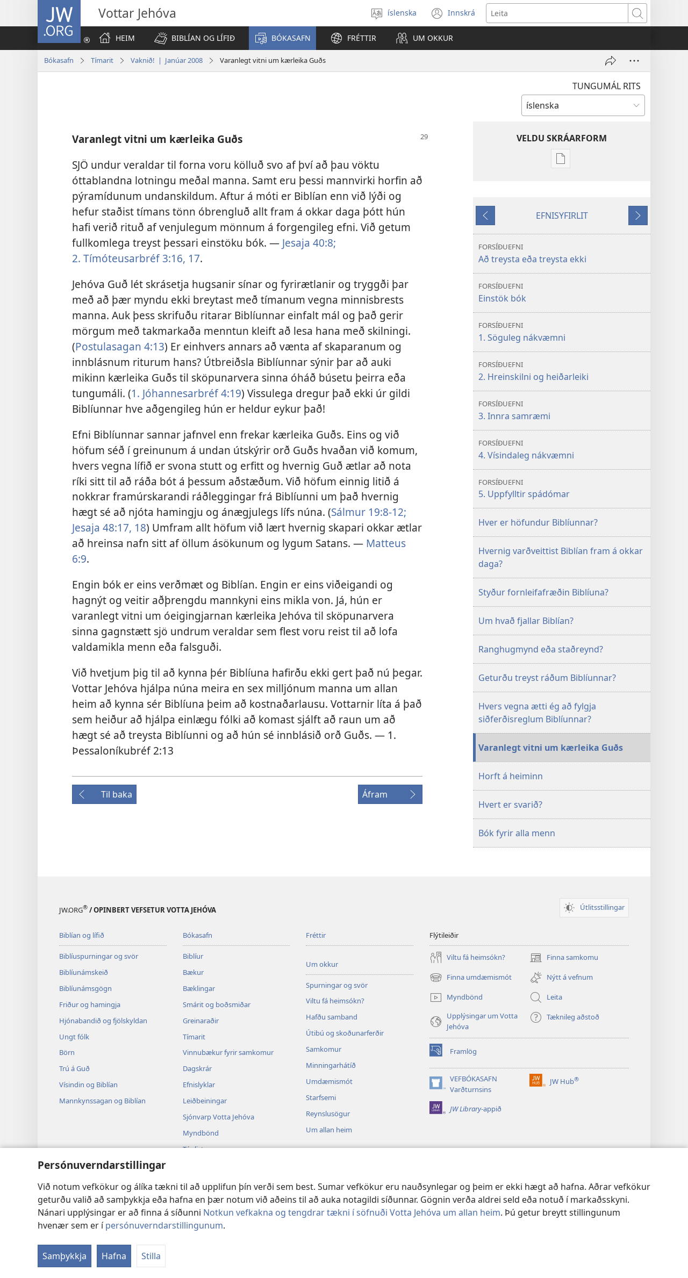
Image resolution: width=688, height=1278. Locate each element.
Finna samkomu (563, 957)
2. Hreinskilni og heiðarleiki (563, 371)
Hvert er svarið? (510, 804)
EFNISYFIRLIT (562, 215)
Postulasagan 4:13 (119, 346)
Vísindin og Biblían (88, 1084)
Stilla (151, 1256)
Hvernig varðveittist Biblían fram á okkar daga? (560, 557)
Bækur (193, 972)
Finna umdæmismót (470, 977)
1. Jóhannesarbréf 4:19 (186, 393)
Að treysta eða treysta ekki (563, 253)
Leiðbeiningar (205, 1100)
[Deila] (610, 60)
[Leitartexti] (557, 13)
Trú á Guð (74, 1068)
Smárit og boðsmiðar (216, 1004)
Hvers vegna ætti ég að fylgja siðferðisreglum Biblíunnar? (537, 712)
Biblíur (193, 956)
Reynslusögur (328, 1113)
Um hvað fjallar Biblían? (526, 621)
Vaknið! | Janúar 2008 (167, 60)
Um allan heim (329, 1130)
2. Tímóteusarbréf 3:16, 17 (136, 258)
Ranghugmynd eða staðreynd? (540, 649)
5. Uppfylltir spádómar (563, 488)
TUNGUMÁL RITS (606, 86)
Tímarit (102, 60)
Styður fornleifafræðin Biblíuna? (543, 592)
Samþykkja (64, 1256)
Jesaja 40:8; (309, 242)
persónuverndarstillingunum (164, 1225)
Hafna (114, 1256)
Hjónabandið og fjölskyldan (103, 1020)
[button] (194, 38)
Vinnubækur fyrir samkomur (228, 1052)
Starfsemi (321, 1097)
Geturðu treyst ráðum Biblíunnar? (547, 678)
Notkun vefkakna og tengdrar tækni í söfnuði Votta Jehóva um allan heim (351, 1212)
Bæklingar (199, 988)
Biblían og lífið (81, 935)
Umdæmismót (329, 1081)
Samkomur (323, 1049)
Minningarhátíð (331, 1065)
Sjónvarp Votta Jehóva (218, 1117)
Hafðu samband (331, 1017)
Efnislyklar (199, 1084)
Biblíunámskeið (83, 972)
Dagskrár (197, 1068)
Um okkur (322, 964)
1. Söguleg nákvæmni (563, 331)
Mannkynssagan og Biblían (102, 1100)
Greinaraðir (201, 1020)
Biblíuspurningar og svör (98, 956)
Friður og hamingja (89, 1004)
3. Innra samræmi (563, 410)
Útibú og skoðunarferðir (345, 1033)
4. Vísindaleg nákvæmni (563, 449)
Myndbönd (201, 1133)
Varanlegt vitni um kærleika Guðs (550, 747)
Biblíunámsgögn (85, 988)
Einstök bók (563, 292)
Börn (67, 1052)
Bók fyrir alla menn (516, 833)
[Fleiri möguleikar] (634, 60)
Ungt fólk (74, 1037)
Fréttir (316, 935)
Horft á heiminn (510, 776)
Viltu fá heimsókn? (335, 1001)
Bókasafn (59, 60)
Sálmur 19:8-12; (368, 512)
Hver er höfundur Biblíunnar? (538, 522)
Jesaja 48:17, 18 (109, 527)
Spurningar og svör (337, 985)
